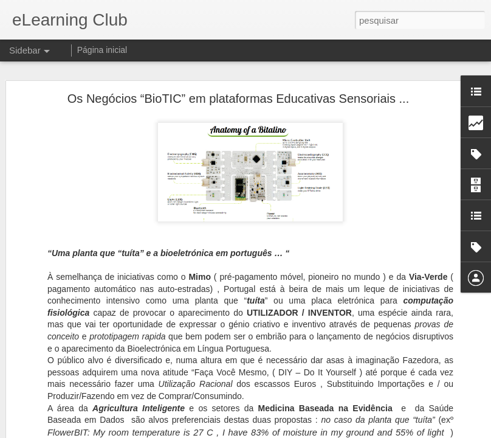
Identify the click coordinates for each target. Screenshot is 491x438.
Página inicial (102, 50)
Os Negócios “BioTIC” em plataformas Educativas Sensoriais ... (238, 98)
